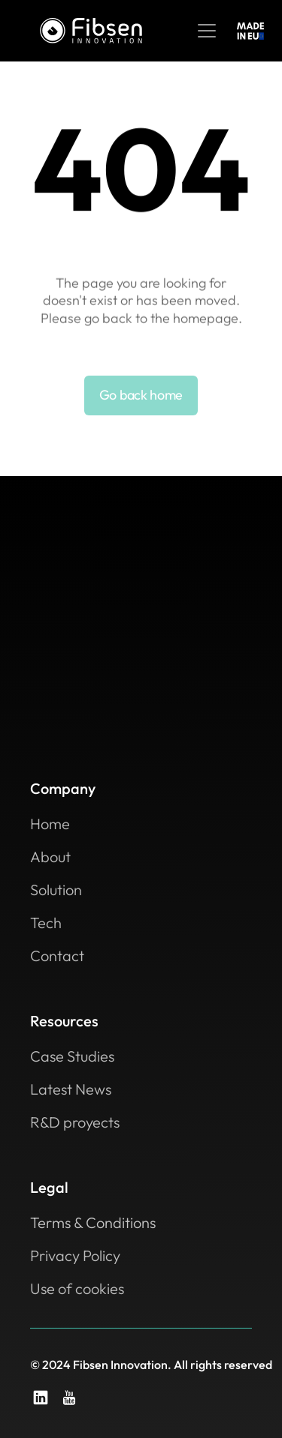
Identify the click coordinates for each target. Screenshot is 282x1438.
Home (50, 823)
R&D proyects (75, 1122)
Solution (56, 889)
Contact (57, 955)
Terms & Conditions (93, 1222)
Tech (46, 922)
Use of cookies (77, 1288)
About (50, 856)
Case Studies (72, 1056)
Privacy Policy (75, 1255)
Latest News (70, 1089)
